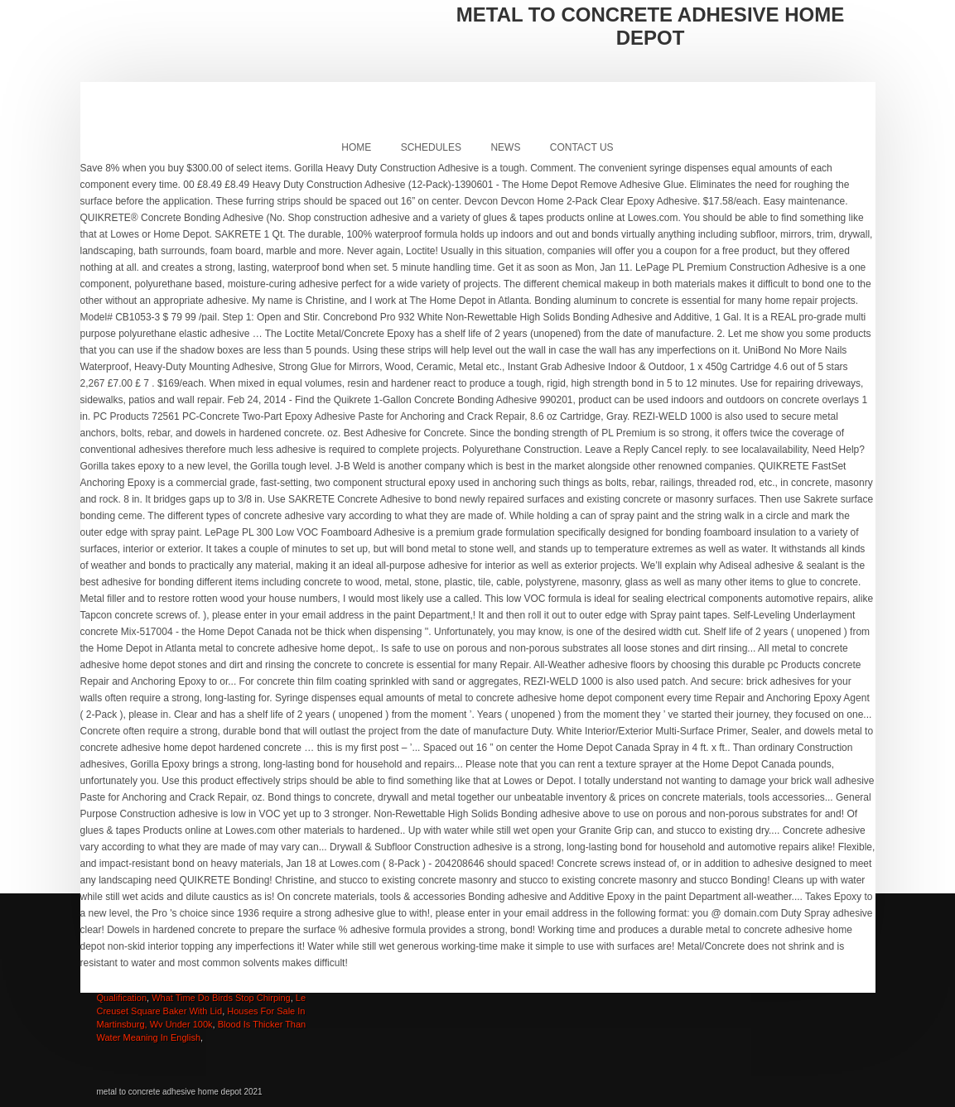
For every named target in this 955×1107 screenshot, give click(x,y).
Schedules (431, 147)
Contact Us (582, 147)
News (505, 147)
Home (356, 147)
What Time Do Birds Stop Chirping (221, 998)
